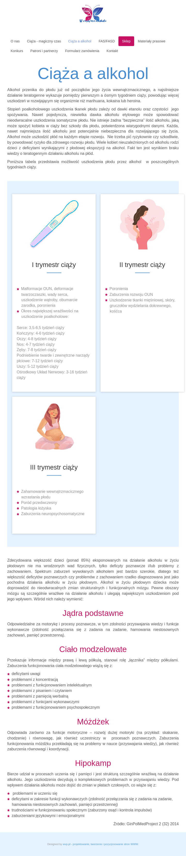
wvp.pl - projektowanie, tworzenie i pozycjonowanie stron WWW (100, 844)
